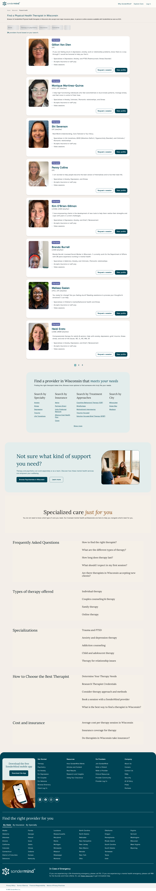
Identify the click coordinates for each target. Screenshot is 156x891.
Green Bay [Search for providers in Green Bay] (113, 406)
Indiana (31, 851)
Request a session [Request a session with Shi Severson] (105, 152)
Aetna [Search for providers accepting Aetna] (57, 403)
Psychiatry (41, 767)
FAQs (126, 774)
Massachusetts (59, 834)
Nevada (82, 851)
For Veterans (42, 781)
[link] (78, 55)
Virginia (133, 830)
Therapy (41, 764)
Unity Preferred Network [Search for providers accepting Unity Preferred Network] (60, 410)
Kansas (30, 855)
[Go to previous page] (69, 365)
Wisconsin (134, 841)
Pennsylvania (109, 837)
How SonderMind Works (75, 764)
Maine (56, 841)
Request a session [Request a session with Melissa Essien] (105, 313)
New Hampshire (85, 841)
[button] (32, 479)
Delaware (6, 858)
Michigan (57, 844)
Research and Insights (75, 774)
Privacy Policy (10, 885)
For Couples (42, 778)
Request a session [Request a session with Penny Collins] (105, 190)
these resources (87, 876)
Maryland (57, 837)
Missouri (57, 851)
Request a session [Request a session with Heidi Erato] (105, 354)
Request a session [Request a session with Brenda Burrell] (105, 272)
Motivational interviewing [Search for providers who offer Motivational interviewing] (86, 409)
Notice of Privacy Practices (56, 885)
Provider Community (103, 778)
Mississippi (58, 855)
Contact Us (129, 771)
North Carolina (84, 830)
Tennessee (108, 851)
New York (82, 855)
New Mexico (83, 848)
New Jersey (83, 844)
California (6, 844)
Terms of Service (22, 885)
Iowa (30, 841)
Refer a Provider (102, 771)
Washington (134, 837)
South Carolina (110, 844)
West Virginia (135, 844)
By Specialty (31, 825)
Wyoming (133, 848)
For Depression (43, 774)
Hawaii (30, 837)
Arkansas (5, 837)
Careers (128, 767)
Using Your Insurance (75, 778)
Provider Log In (101, 781)
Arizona (5, 841)
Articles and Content (74, 767)
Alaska (4, 830)
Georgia (31, 834)
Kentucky (31, 858)
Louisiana (57, 830)
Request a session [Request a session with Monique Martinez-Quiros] (105, 111)
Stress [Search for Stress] (36, 406)
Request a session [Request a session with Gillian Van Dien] (105, 70)
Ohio (81, 858)
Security (128, 778)
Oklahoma (108, 830)
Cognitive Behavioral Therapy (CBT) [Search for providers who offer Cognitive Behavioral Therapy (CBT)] (90, 403)
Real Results (71, 771)
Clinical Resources (102, 774)
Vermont (133, 834)
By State (7, 825)
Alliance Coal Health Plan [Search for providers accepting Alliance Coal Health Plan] (62, 416)
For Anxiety (42, 771)
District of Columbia (10, 855)
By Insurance (18, 825)
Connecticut (6, 851)
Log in (148, 4)
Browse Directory (44, 785)
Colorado (5, 848)
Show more (78, 426)
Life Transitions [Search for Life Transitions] (39, 416)
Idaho (30, 844)
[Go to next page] (88, 365)
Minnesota (57, 848)
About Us (128, 764)
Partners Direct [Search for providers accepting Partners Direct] (60, 406)
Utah (106, 858)
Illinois (30, 848)
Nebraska (82, 837)
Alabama (5, 834)
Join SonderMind (102, 764)
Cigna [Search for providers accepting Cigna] (57, 421)
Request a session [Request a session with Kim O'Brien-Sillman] (105, 231)
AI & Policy (129, 781)
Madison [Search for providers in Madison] (112, 409)
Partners (128, 788)
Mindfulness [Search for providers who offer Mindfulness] (81, 406)
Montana (57, 858)
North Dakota (84, 834)
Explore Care (139, 4)
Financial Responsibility (37, 885)
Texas (107, 855)
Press (127, 785)
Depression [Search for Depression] (38, 409)
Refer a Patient (101, 767)
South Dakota (110, 848)
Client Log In (42, 788)
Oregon (107, 834)
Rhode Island (110, 841)
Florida (30, 830)
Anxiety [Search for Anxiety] (36, 403)
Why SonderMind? (124, 4)
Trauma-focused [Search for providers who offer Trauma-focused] (83, 413)
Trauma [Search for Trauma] (37, 413)
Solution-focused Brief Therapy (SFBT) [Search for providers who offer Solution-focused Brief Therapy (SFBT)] (91, 416)
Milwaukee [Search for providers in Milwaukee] (113, 403)
